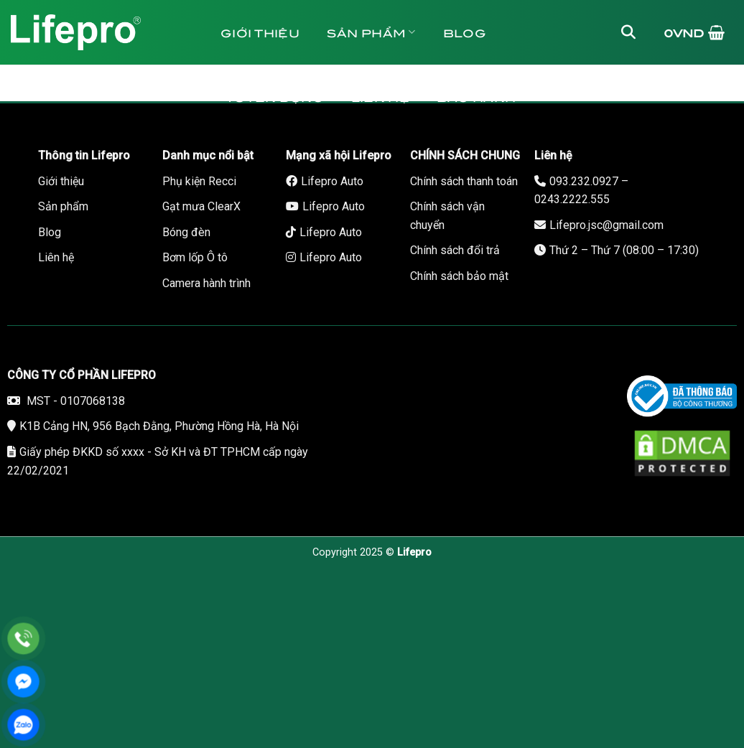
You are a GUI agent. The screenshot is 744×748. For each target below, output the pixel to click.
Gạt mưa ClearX (201, 206)
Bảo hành (476, 96)
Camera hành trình (206, 283)
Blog (464, 31)
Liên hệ (380, 96)
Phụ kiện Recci (199, 181)
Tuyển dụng (274, 96)
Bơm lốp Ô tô (195, 257)
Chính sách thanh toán (464, 181)
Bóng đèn (186, 232)
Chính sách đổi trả (455, 250)
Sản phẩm (371, 31)
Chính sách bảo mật (459, 276)
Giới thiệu (259, 31)
